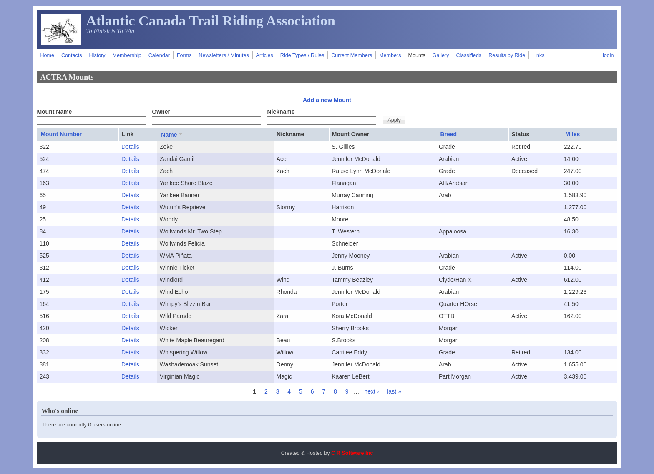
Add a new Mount (327, 100)
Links (538, 55)
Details (130, 146)
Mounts (416, 55)
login (608, 55)
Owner (161, 111)
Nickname (280, 111)
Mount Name (54, 111)
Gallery (441, 55)
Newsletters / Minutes (224, 55)
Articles (264, 55)
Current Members (351, 55)
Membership (127, 55)
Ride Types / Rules (302, 55)
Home (47, 55)
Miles (572, 134)
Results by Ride (506, 55)
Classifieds (468, 55)
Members (390, 55)
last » (394, 391)
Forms (184, 55)
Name (173, 134)
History (97, 55)
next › (371, 391)
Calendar (159, 55)
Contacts (71, 55)
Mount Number (61, 134)
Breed (448, 134)
